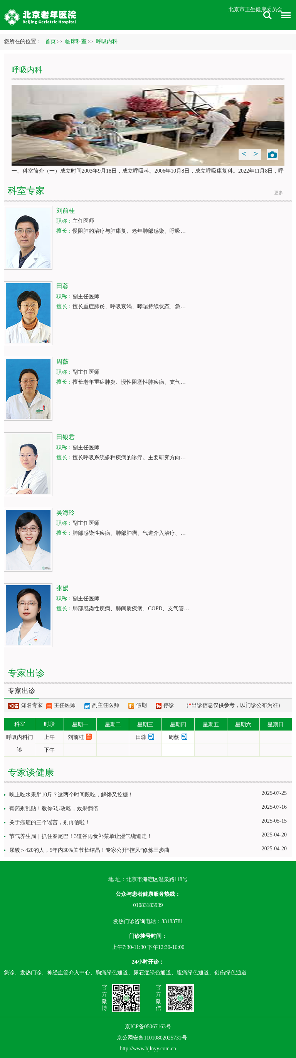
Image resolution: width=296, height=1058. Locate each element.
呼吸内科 (27, 69)
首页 (50, 41)
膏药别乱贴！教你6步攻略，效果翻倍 (53, 808)
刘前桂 (76, 737)
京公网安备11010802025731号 (152, 1038)
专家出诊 (21, 691)
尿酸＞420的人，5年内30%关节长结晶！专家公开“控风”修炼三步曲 (89, 850)
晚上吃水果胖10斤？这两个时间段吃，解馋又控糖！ (71, 795)
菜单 (284, 16)
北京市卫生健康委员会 (256, 9)
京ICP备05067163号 (148, 1026)
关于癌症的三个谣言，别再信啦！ (49, 822)
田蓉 (141, 737)
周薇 (173, 737)
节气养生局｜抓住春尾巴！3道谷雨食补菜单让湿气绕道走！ (80, 836)
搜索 (267, 15)
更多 (278, 192)
